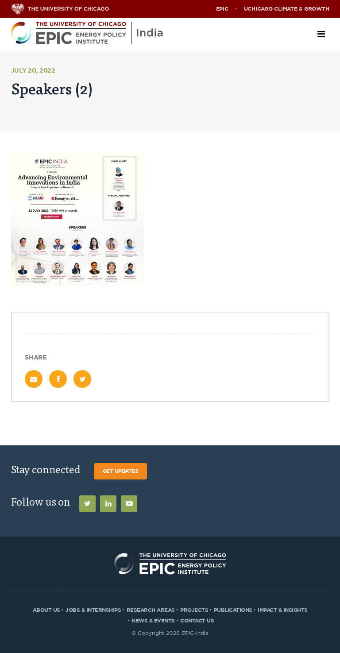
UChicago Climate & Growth (286, 9)
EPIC (222, 9)
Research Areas (151, 610)
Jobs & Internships (93, 610)
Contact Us (197, 620)
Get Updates (121, 471)
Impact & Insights (283, 610)
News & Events (153, 620)
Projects (194, 610)
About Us (46, 610)
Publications (233, 610)
